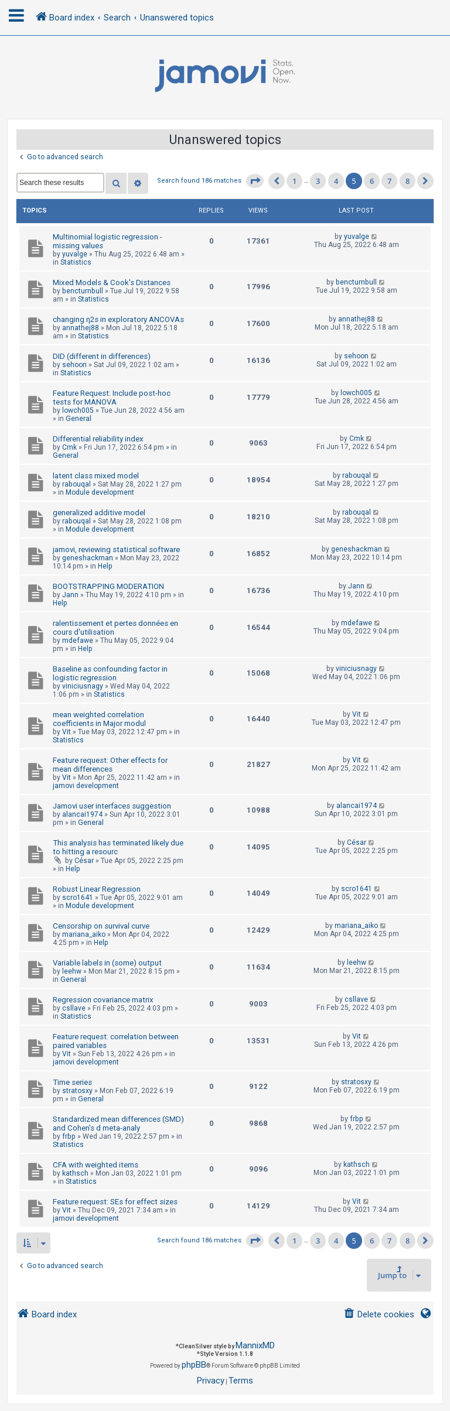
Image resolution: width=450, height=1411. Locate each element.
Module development (100, 492)
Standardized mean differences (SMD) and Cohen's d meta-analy (118, 1123)
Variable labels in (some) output (107, 962)
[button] (255, 181)
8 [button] (407, 181)
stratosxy (77, 1091)
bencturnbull (82, 291)
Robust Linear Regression (97, 889)
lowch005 (78, 410)
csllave (74, 1008)
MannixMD (255, 1345)
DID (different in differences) (102, 356)
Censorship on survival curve (101, 926)
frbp (69, 1136)
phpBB (194, 1364)
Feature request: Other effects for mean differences (110, 764)
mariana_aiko (83, 934)
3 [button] (318, 181)
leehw (71, 971)
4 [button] (336, 181)
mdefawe (77, 640)
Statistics (75, 262)
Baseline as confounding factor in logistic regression (110, 673)
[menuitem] (379, 1314)
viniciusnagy (82, 686)
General (78, 419)
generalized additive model (99, 512)
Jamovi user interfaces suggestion (112, 806)
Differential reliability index (98, 438)
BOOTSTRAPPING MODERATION (108, 586)
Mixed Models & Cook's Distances (112, 282)
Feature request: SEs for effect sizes (115, 1201)
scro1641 (77, 897)
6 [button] (372, 181)
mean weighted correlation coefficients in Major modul (99, 719)
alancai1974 (82, 814)
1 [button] (294, 181)
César (84, 861)
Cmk (69, 447)
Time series (72, 1082)
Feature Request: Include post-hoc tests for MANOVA (112, 397)
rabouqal (76, 484)
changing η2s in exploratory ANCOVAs (118, 319)
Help (105, 566)
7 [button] (389, 181)
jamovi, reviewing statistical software (116, 549)
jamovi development (86, 786)
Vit (66, 732)
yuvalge (74, 254)
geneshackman (87, 558)
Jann (70, 595)
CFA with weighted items (95, 1164)
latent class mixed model (96, 475)
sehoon (74, 365)
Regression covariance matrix (103, 999)
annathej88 (80, 328)
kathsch (75, 1173)
